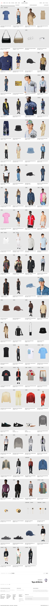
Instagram (14, 595)
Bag (47, 2)
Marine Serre (24, 2)
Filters (13, 573)
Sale (6, 573)
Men (8, 573)
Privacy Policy (11, 605)
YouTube (14, 599)
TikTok (13, 598)
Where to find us (2, 596)
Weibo (13, 597)
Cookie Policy (15, 605)
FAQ (1, 595)
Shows (7, 598)
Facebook (14, 596)
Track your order (2, 597)
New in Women (9, 596)
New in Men (8, 597)
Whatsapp (20, 595)
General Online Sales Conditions (4, 605)
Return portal (2, 598)
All (10, 573)
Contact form (20, 596)
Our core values (9, 595)
